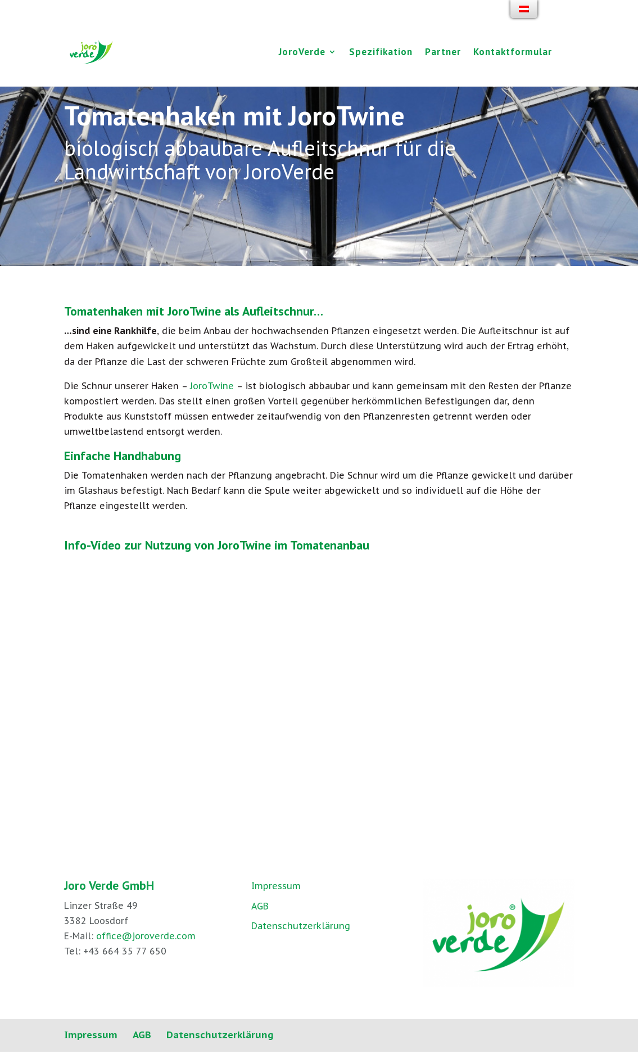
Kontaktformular (512, 53)
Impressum (276, 885)
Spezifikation (381, 53)
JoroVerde (302, 53)
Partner (443, 53)
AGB (260, 906)
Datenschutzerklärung (300, 925)
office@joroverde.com (146, 936)
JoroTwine (212, 385)
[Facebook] (559, 15)
